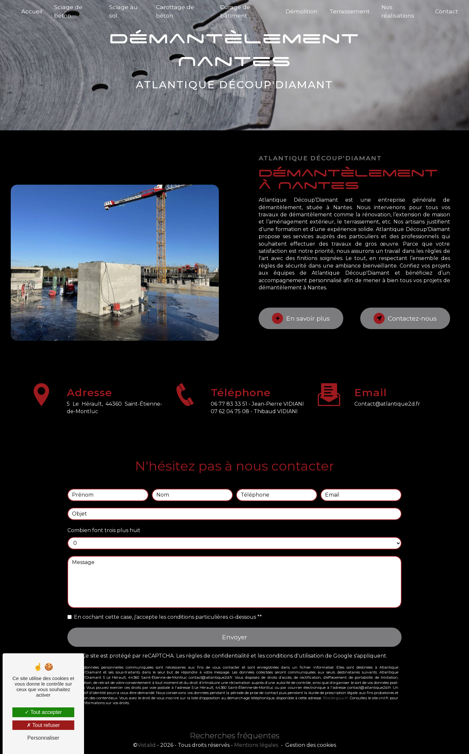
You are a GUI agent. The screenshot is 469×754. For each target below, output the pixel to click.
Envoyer (234, 629)
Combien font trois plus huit (103, 523)
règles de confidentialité (217, 648)
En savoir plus (301, 318)
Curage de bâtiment (235, 11)
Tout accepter (43, 712)
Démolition (302, 11)
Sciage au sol (123, 11)
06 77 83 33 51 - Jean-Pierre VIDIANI (257, 412)
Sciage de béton (68, 11)
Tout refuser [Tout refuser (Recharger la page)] (43, 725)
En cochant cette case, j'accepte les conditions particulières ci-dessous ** (168, 609)
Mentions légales (256, 745)
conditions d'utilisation (295, 648)
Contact (446, 11)
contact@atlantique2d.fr (387, 396)
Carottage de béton (175, 11)
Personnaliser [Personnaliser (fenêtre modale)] (43, 738)
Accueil (31, 11)
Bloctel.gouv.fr (335, 690)
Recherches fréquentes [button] (234, 735)
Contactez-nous (405, 318)
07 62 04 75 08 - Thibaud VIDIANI (254, 419)
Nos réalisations (397, 11)
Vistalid (146, 745)
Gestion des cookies (310, 745)
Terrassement (349, 11)
